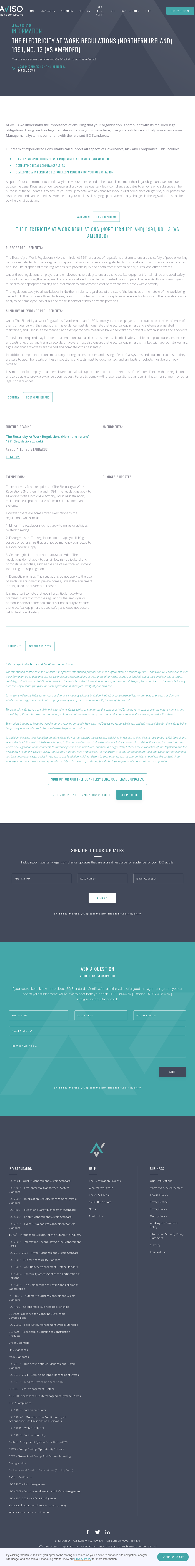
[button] (48, 11)
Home (31, 11)
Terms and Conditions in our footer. (52, 664)
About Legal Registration (97, 976)
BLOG (148, 11)
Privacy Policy (82, 1559)
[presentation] (41, 897)
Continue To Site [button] (172, 1557)
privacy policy (133, 913)
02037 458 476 (158, 994)
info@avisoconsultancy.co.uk (97, 999)
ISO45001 (13, 457)
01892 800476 (180, 11)
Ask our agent (100, 11)
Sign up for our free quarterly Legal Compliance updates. (97, 779)
